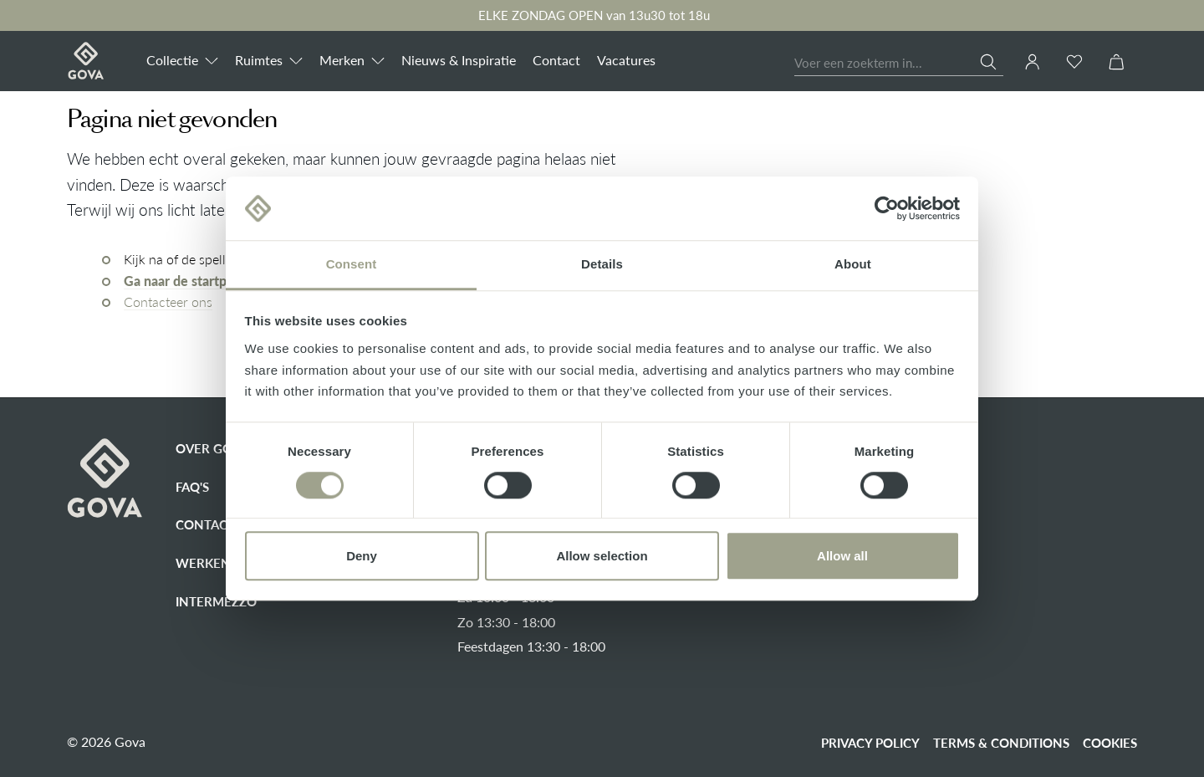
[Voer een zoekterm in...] (887, 64)
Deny (361, 556)
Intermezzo (216, 601)
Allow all (842, 556)
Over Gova (212, 448)
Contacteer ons (168, 301)
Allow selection (601, 556)
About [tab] (852, 265)
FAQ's (192, 486)
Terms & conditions (1001, 742)
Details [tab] (602, 265)
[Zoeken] (991, 62)
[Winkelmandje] (1116, 62)
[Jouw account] (1032, 62)
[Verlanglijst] (1074, 62)
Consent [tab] (351, 265)
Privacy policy (870, 742)
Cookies (1110, 742)
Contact (205, 524)
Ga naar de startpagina (191, 281)
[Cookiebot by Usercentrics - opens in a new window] (887, 208)
